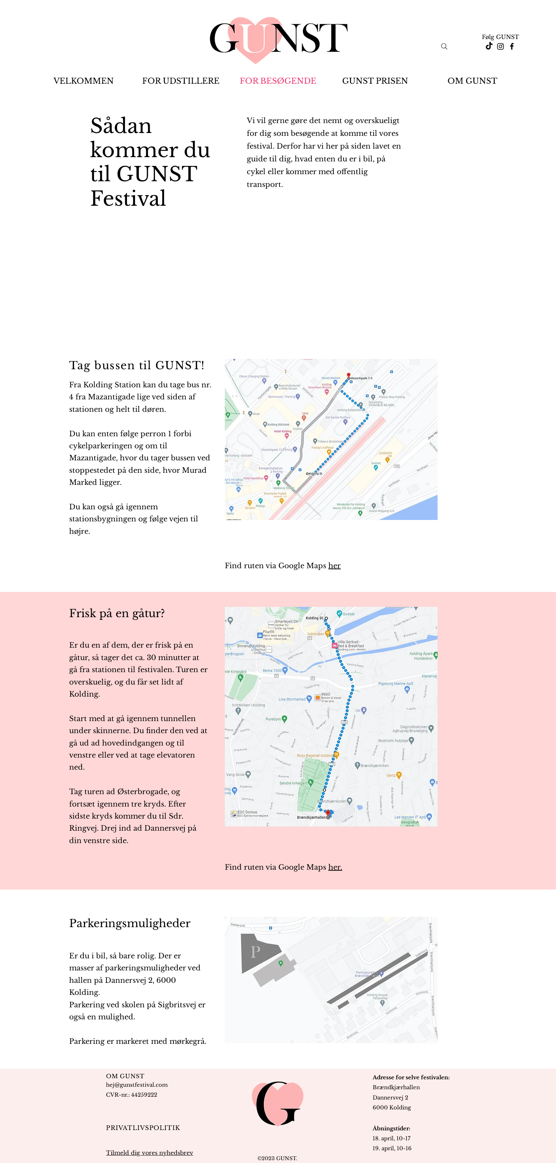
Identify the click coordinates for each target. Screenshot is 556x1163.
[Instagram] (500, 46)
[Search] (444, 46)
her (334, 565)
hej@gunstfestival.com (137, 1084)
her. (335, 867)
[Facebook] (511, 46)
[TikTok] (489, 46)
